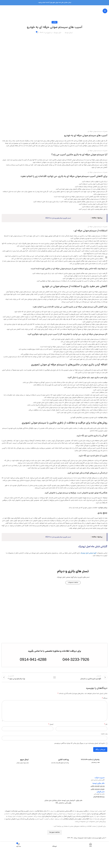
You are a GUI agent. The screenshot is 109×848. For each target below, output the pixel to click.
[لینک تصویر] (54, 616)
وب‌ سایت (104, 735)
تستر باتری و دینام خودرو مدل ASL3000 (54, 218)
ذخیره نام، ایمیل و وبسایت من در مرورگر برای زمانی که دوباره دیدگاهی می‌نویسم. (79, 745)
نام (105, 726)
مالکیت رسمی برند (82, 813)
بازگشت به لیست (54, 678)
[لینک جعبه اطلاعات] (93, 763)
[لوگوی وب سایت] (54, 11)
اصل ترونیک (57, 33)
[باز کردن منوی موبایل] (104, 11)
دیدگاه (104, 700)
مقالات (54, 22)
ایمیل (50, 726)
